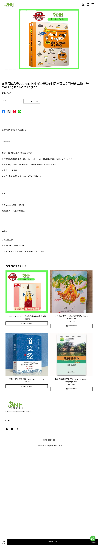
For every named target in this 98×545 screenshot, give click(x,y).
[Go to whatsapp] (92, 538)
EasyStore (28, 412)
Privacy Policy (49, 445)
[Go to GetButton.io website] (92, 542)
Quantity (4, 100)
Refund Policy (58, 445)
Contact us (8, 420)
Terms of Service (41, 445)
